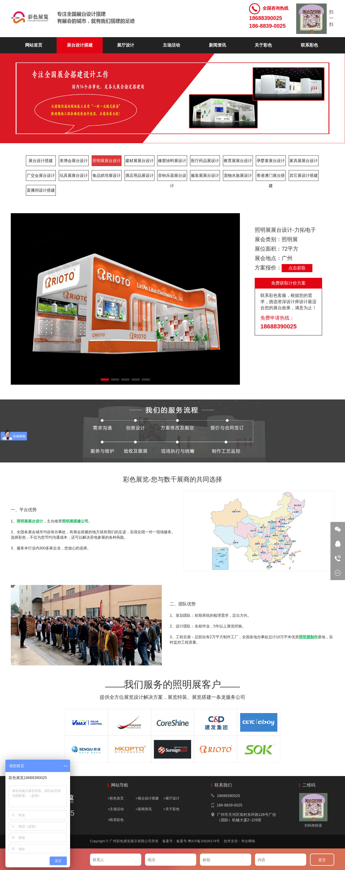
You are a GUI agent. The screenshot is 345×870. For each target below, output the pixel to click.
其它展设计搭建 (303, 175)
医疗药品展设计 (205, 160)
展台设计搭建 (80, 45)
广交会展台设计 (41, 175)
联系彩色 (309, 45)
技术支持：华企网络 (239, 841)
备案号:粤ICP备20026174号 (199, 841)
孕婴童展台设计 (271, 160)
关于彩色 (263, 45)
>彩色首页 (116, 798)
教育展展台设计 (238, 160)
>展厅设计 (171, 798)
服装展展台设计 (205, 175)
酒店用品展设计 (139, 175)
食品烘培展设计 (106, 175)
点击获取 (297, 268)
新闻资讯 (217, 45)
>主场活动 (116, 809)
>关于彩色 (171, 809)
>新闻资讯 (144, 809)
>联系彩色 (116, 820)
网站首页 (33, 45)
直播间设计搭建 (41, 190)
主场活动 (171, 45)
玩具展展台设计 (74, 175)
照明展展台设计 (106, 160)
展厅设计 (125, 45)
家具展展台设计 (303, 160)
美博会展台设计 (74, 160)
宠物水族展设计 (238, 175)
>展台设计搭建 (147, 798)
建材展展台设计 (139, 160)
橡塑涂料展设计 (172, 160)
